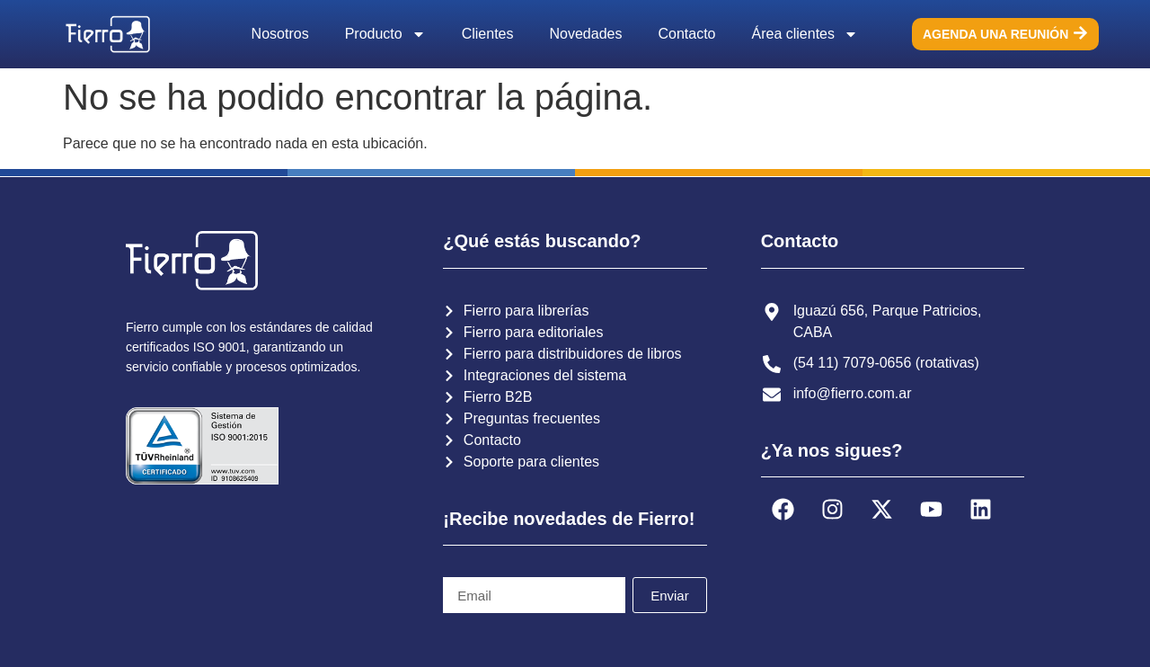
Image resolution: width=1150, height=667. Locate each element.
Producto (385, 34)
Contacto (686, 33)
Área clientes (805, 34)
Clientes (488, 33)
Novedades (586, 33)
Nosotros (280, 33)
